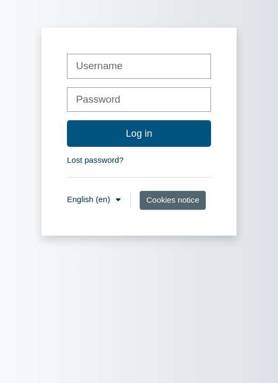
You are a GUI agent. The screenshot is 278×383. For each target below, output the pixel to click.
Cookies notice (172, 199)
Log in (139, 133)
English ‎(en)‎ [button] (89, 199)
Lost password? (95, 159)
